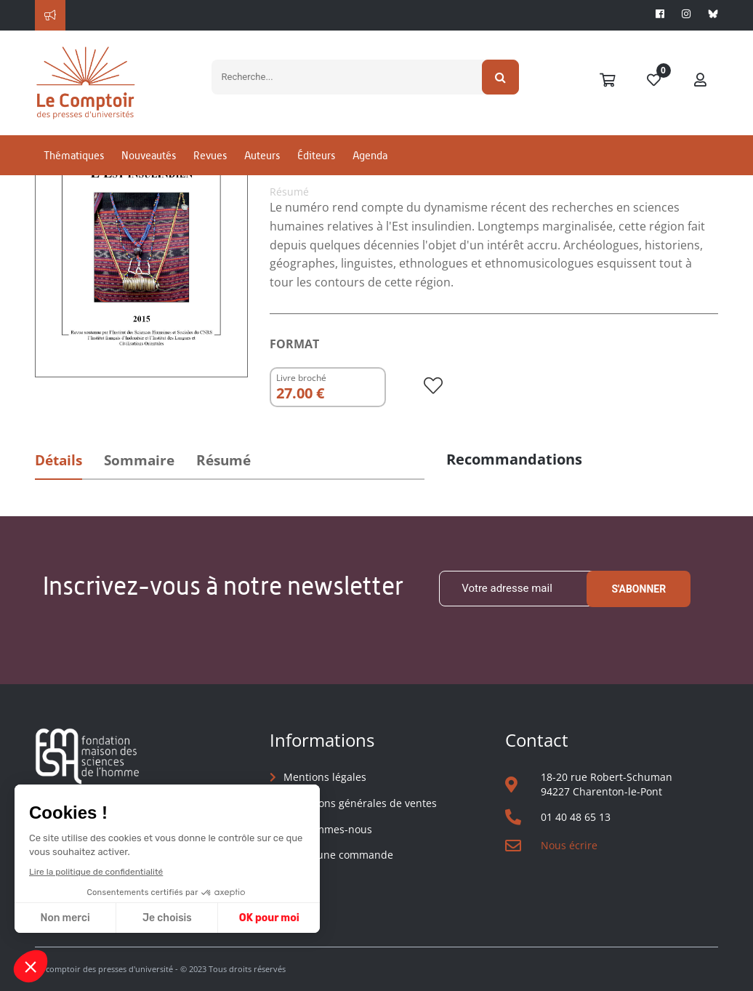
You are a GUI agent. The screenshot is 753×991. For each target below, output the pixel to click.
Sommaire (139, 460)
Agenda (370, 155)
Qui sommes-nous (327, 829)
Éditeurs (316, 155)
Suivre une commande (338, 855)
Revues (210, 155)
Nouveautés (148, 155)
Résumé (223, 460)
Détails (58, 460)
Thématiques (74, 155)
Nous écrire (569, 845)
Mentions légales (324, 777)
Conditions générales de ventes (360, 803)
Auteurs (262, 155)
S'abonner (638, 589)
